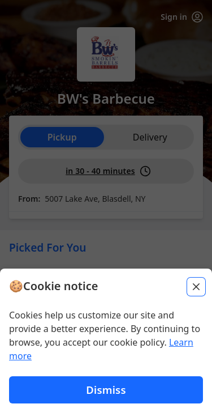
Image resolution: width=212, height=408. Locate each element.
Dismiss (106, 389)
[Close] (196, 287)
